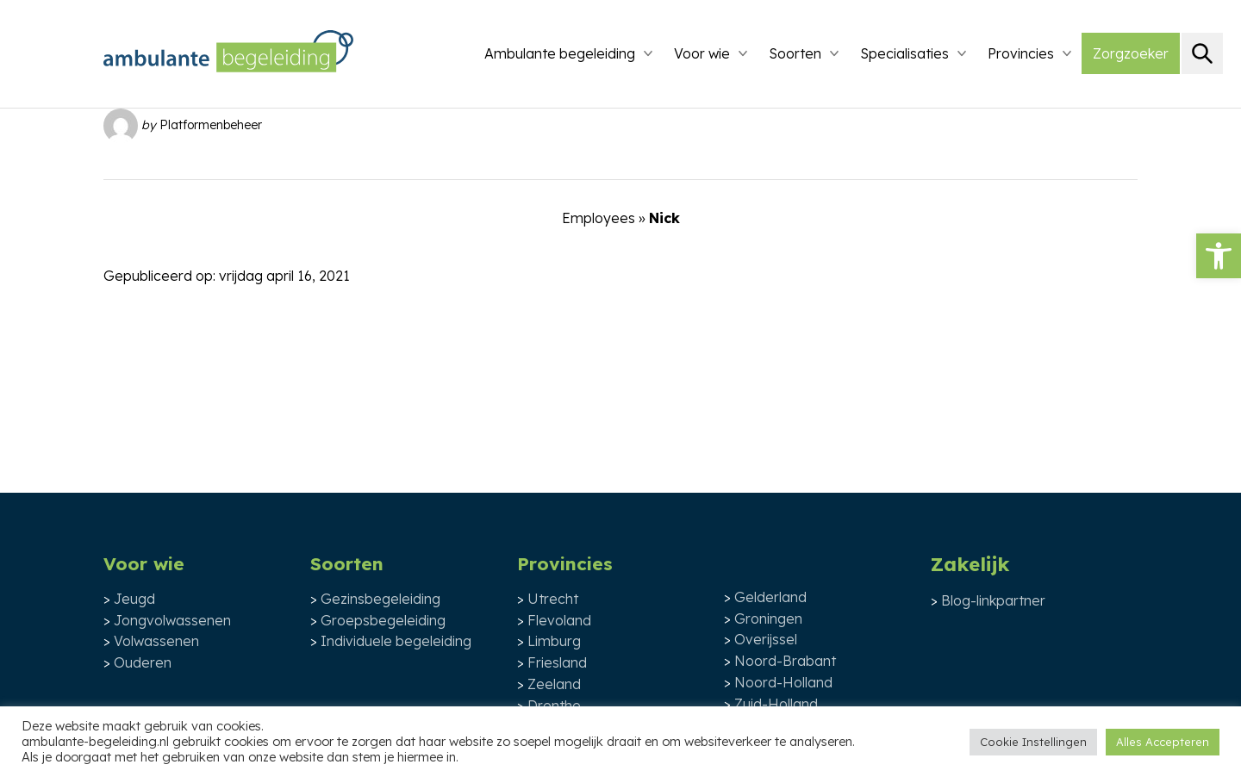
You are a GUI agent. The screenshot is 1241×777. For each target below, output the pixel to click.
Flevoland (559, 620)
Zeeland (554, 684)
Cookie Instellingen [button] (1033, 742)
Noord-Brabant (785, 660)
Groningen (768, 618)
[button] (1218, 255)
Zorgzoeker (1131, 53)
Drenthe (554, 705)
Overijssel (765, 639)
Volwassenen (156, 641)
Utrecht (552, 598)
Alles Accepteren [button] (1162, 742)
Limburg (554, 641)
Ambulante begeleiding (559, 53)
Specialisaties (904, 53)
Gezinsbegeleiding (380, 598)
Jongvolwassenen (172, 620)
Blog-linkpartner (993, 600)
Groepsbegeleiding (383, 620)
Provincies (1021, 53)
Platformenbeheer (210, 124)
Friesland (557, 662)
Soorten (795, 53)
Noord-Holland (783, 682)
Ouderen (142, 662)
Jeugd (134, 598)
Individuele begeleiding (396, 641)
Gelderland (770, 597)
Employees (598, 218)
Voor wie (702, 53)
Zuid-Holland (776, 703)
